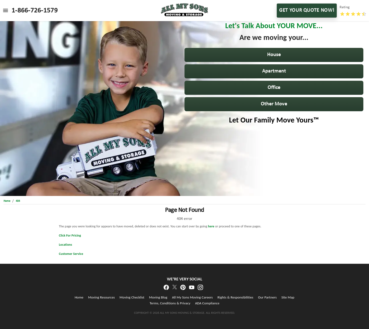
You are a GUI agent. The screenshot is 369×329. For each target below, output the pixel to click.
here (211, 226)
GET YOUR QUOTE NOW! (307, 11)
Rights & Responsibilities (235, 297)
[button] (273, 55)
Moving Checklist (132, 297)
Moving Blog (158, 297)
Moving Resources (101, 297)
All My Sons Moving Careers (192, 297)
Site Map (287, 297)
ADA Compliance (207, 303)
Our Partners (267, 297)
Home (79, 297)
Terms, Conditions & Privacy (170, 303)
